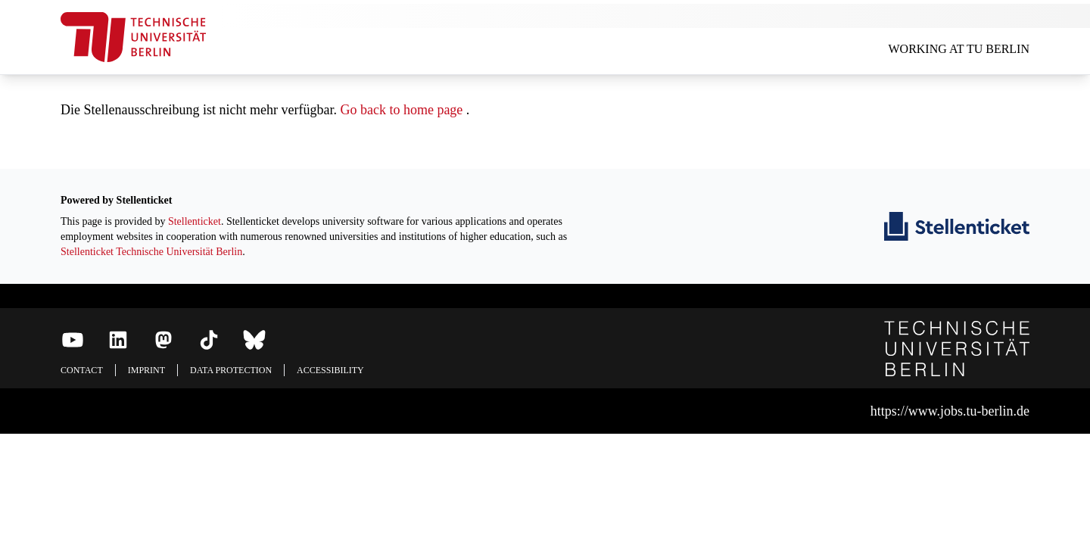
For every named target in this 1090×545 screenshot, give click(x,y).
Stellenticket (194, 221)
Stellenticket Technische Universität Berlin (151, 251)
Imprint (146, 370)
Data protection (231, 370)
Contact (82, 370)
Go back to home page (401, 109)
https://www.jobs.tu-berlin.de (949, 411)
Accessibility (330, 370)
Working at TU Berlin (958, 48)
